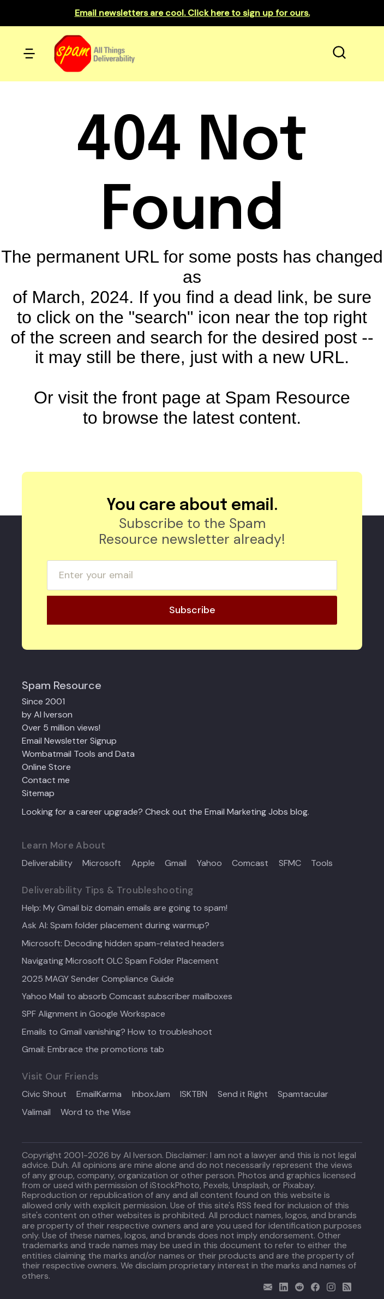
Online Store (46, 767)
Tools (322, 863)
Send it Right (243, 1094)
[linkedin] (281, 1285)
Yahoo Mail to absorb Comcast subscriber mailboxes (127, 996)
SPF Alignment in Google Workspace (93, 1014)
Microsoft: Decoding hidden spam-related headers (123, 943)
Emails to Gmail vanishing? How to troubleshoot (117, 1032)
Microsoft (101, 863)
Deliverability (47, 863)
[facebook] (313, 1285)
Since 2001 (43, 701)
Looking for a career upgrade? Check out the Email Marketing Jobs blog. (165, 811)
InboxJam (151, 1094)
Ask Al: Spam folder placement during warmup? (115, 925)
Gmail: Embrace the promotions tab (93, 1049)
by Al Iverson (47, 714)
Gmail (176, 863)
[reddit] (297, 1285)
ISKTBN (193, 1094)
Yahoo (209, 863)
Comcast (250, 863)
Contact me (46, 780)
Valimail (36, 1112)
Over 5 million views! (61, 727)
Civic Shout (44, 1094)
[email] (265, 1285)
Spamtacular (303, 1094)
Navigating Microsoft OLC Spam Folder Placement (120, 961)
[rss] (344, 1285)
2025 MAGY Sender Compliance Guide (98, 979)
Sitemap (38, 793)
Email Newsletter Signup (69, 740)
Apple (143, 863)
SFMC (290, 863)
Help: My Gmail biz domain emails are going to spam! (124, 908)
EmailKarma (99, 1094)
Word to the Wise (96, 1112)
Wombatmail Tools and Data (78, 754)
